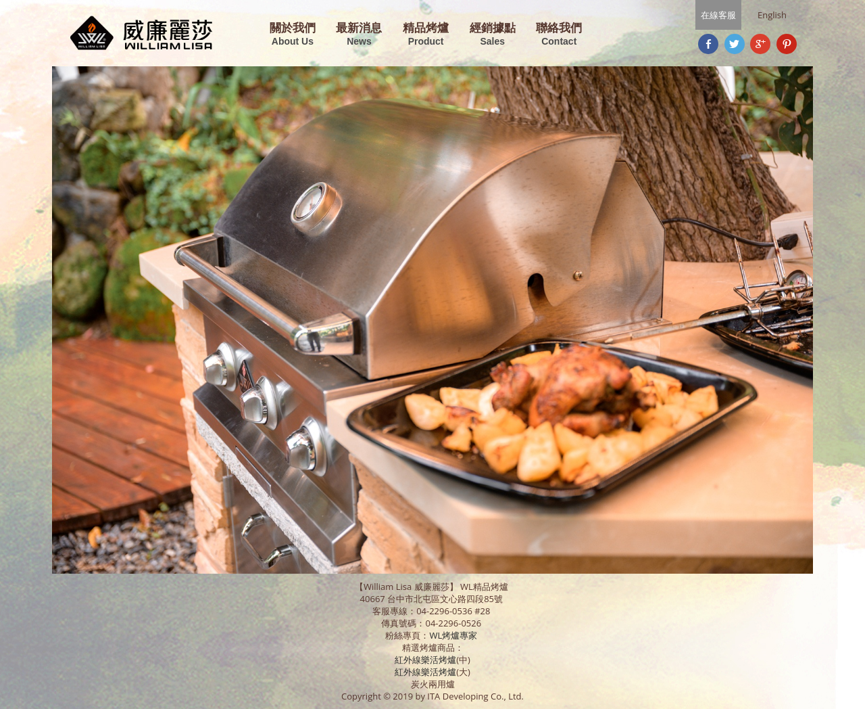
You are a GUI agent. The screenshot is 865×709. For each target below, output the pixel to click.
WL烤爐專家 (454, 635)
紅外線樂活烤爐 (425, 660)
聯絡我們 (559, 35)
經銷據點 (493, 35)
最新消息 (359, 35)
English (772, 15)
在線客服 (718, 15)
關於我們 (293, 35)
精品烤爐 (426, 35)
